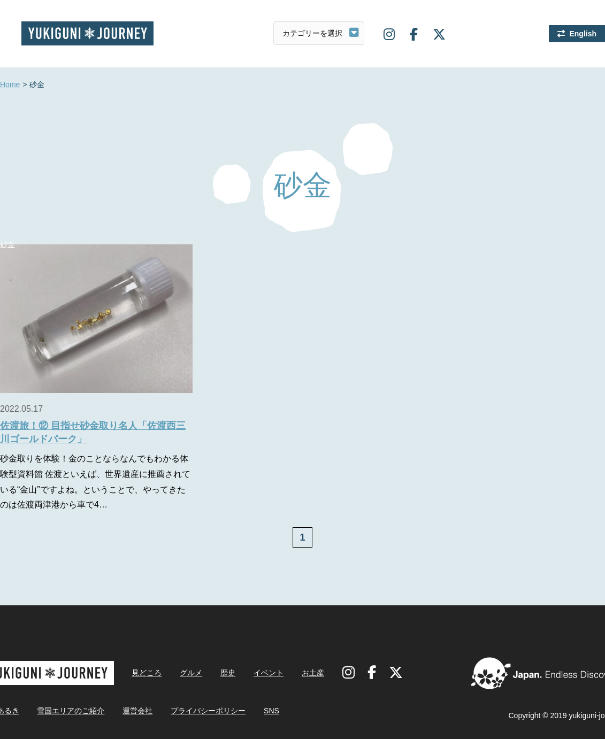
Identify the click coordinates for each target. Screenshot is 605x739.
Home (10, 85)
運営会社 (137, 710)
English (582, 33)
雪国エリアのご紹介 (70, 710)
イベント (269, 672)
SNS (271, 710)
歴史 (227, 672)
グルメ (191, 672)
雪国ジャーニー (87, 33)
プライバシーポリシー (208, 710)
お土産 (313, 672)
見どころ (147, 672)
